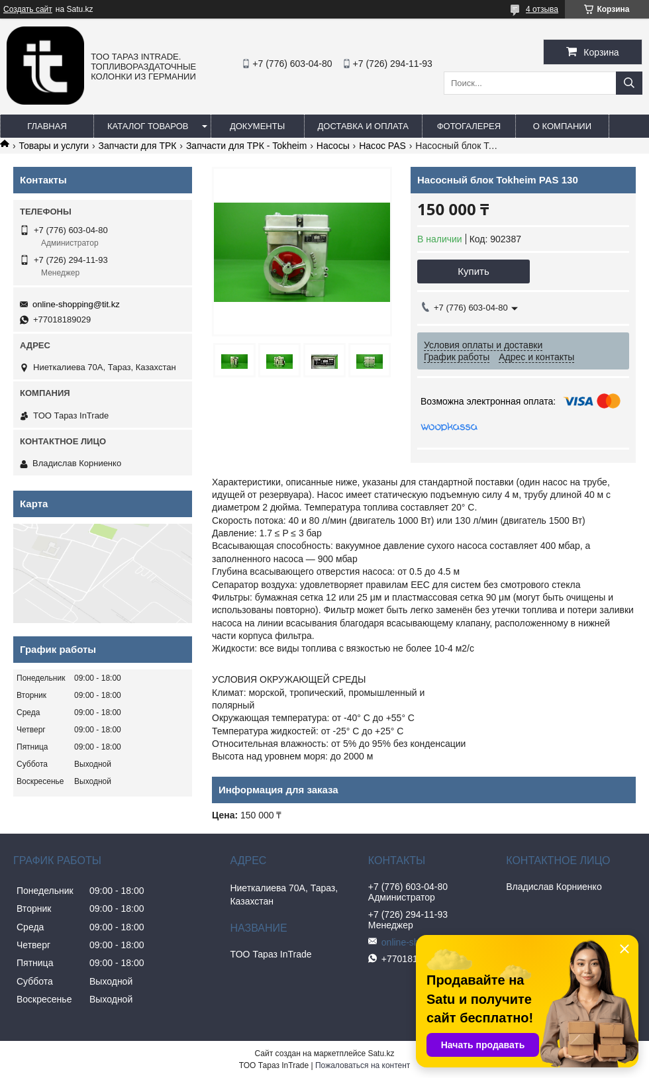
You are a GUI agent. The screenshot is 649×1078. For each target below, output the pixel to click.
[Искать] (629, 83)
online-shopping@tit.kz (76, 304)
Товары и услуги (54, 145)
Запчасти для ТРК (138, 145)
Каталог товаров (148, 126)
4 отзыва (542, 9)
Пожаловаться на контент (362, 1065)
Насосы (333, 145)
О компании (562, 126)
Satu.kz (381, 1053)
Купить (473, 271)
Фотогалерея (469, 126)
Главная (47, 126)
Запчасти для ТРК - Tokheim (246, 145)
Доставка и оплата (363, 126)
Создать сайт (27, 9)
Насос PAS (382, 145)
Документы (257, 126)
